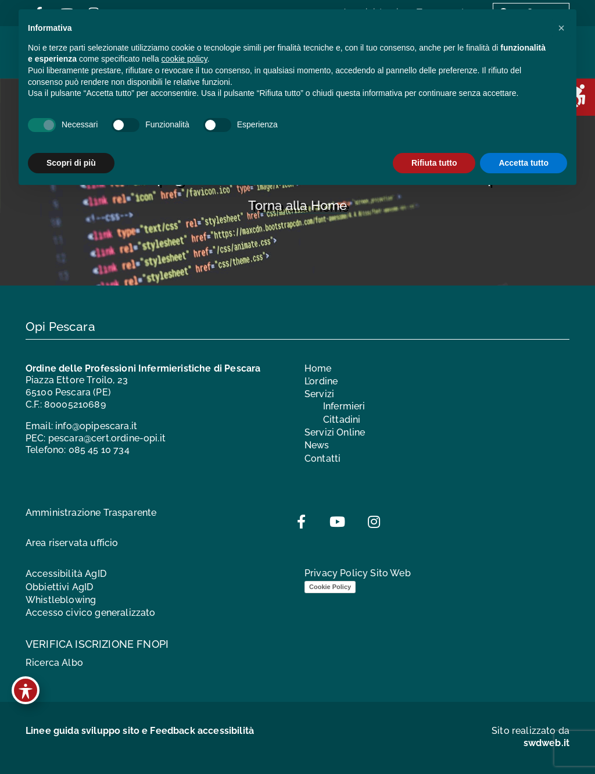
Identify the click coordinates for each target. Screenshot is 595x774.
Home (318, 368)
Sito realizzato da (530, 736)
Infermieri (344, 406)
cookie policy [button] (184, 58)
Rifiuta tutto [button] (434, 162)
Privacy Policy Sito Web (357, 573)
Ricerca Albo (54, 662)
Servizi (319, 394)
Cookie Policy (330, 586)
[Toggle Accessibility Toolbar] (26, 690)
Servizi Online (334, 432)
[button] (561, 28)
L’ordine (321, 381)
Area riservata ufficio (72, 542)
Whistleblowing (61, 599)
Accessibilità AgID (66, 573)
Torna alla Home (297, 205)
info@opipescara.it (96, 425)
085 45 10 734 (99, 449)
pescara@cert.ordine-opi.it (107, 438)
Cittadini (341, 419)
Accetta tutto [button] (524, 162)
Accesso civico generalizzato (90, 612)
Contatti (322, 458)
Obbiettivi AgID (59, 587)
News (316, 445)
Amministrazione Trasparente (91, 512)
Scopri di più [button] (71, 162)
